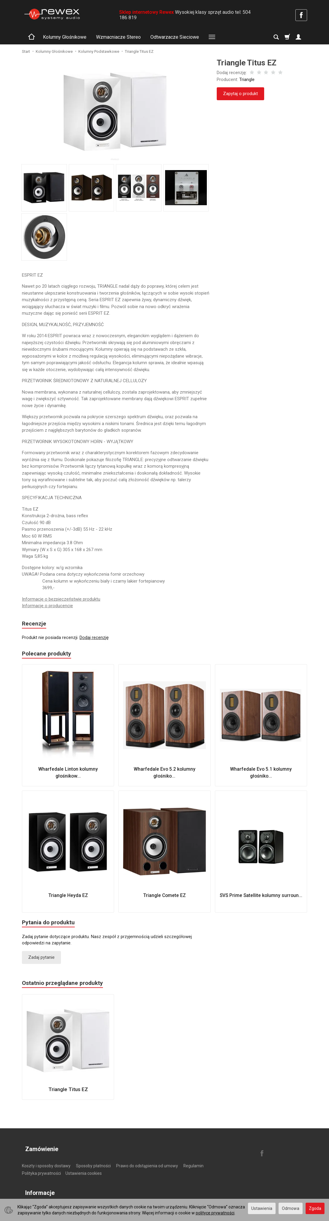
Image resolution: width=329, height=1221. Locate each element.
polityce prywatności (215, 1212)
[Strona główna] (52, 14)
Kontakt (49, 1196)
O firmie (29, 1196)
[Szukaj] (276, 37)
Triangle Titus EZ (68, 1093)
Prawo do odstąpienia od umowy (147, 1161)
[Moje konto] (298, 37)
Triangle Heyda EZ (68, 897)
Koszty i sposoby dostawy (46, 1161)
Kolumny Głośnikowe (64, 37)
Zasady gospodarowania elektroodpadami (102, 1196)
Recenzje (35, 624)
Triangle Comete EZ (164, 897)
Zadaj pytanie (41, 960)
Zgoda (315, 1208)
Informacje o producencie (47, 605)
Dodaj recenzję (94, 638)
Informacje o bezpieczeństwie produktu (61, 599)
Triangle (247, 79)
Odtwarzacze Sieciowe (174, 37)
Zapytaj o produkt (240, 93)
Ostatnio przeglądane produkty (66, 986)
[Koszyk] (287, 37)
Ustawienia (261, 1208)
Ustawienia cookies (83, 1168)
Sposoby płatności (93, 1161)
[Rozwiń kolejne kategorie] (212, 37)
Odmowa (290, 1208)
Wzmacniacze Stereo (118, 37)
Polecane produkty (49, 655)
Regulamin (193, 1161)
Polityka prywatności (41, 1168)
